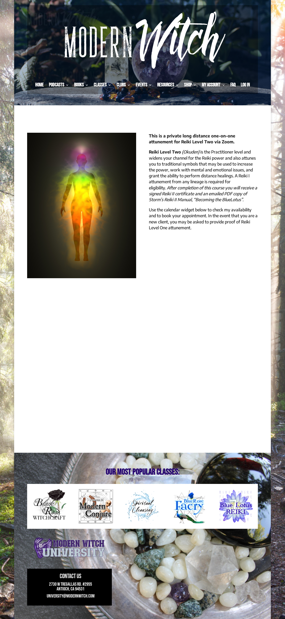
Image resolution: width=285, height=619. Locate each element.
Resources (165, 85)
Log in (245, 85)
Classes (100, 85)
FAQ (232, 85)
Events (141, 85)
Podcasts (56, 85)
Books (79, 85)
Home (39, 85)
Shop (188, 85)
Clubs (121, 85)
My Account (211, 85)
